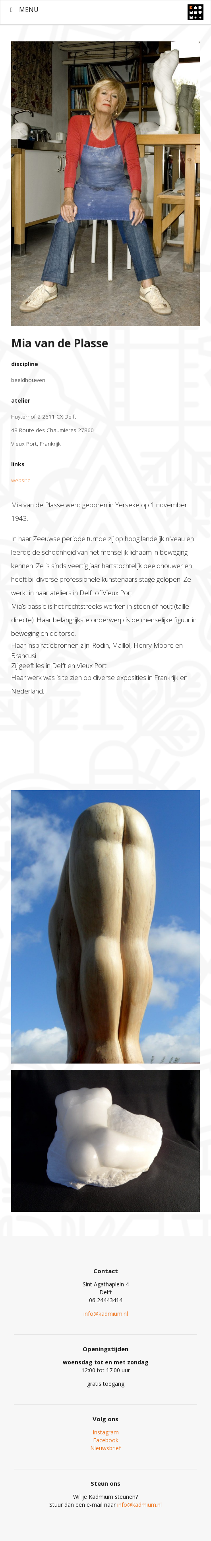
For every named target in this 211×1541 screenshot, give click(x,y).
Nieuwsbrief (105, 1448)
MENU (23, 9)
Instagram (106, 1432)
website (21, 480)
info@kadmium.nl (105, 1313)
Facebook (105, 1440)
